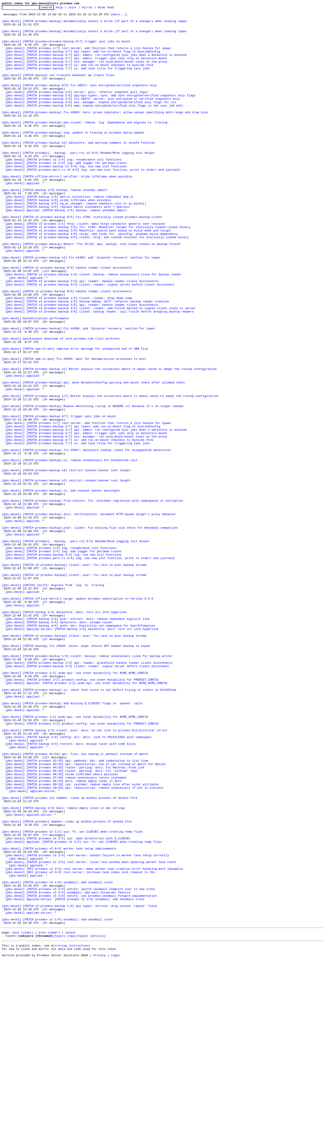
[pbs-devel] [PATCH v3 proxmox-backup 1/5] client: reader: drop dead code (68, 357)
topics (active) (90, 1121)
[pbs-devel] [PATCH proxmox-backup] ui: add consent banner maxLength (61, 588)
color (79, 9)
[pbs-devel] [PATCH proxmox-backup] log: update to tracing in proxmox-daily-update (73, 158)
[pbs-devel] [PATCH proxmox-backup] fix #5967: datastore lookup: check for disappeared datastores (86, 539)
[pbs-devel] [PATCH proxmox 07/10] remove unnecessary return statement (66, 932)
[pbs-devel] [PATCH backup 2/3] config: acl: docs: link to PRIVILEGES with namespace (78, 883)
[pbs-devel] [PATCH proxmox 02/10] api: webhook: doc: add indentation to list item (76, 912)
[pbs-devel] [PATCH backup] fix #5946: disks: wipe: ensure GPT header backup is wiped (76, 774)
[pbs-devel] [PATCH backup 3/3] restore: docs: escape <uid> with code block (70, 892)
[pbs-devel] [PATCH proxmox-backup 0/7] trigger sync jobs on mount (59, 498)
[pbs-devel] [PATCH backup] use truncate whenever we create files (58, 89)
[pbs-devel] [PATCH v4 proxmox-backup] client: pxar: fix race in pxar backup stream (74, 689)
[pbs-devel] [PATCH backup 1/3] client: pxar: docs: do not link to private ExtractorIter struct (84, 875)
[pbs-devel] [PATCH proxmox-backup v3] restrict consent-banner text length (66, 563)
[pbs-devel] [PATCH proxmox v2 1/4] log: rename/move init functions (63, 190)
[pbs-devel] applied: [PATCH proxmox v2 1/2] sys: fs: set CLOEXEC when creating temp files (83, 1009)
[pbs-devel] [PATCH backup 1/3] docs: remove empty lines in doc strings (63, 969)
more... (119, 16)
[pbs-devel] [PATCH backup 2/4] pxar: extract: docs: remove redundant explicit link (77, 742)
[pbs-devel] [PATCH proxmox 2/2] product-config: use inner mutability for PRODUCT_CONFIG (82, 815)
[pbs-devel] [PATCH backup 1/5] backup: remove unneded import (54, 227)
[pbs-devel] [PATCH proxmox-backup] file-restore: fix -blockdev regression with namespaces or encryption (92, 600)
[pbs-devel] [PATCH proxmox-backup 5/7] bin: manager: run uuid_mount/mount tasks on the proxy (86, 73)
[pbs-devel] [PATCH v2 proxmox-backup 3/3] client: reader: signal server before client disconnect (89, 340)
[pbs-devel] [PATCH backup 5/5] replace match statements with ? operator (67, 247)
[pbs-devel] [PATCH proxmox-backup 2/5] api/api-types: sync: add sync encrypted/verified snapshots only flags (100, 113)
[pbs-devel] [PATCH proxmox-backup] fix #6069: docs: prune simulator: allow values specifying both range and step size (105, 134)
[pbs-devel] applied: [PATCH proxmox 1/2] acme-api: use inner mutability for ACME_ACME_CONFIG (86, 819)
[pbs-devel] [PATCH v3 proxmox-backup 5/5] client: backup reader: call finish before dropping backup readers (99, 373)
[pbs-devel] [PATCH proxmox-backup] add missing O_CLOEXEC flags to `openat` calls (72, 843)
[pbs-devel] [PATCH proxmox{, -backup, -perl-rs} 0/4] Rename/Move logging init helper (76, 648)
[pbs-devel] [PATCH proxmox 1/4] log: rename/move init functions (60, 657)
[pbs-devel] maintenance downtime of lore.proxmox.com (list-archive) (61, 405)
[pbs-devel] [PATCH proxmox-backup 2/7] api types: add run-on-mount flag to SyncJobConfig (82, 61)
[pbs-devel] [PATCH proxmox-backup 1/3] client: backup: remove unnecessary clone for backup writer (87, 786)
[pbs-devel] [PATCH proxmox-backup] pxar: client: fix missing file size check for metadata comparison (90, 632)
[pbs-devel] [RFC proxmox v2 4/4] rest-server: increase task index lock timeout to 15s (80, 1046)
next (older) (23, 1117)
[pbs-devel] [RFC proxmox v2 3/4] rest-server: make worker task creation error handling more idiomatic (94, 1042)
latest (70, 1117)
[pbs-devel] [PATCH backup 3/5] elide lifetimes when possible (58, 239)
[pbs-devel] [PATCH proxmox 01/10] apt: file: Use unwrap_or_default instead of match (75, 904)
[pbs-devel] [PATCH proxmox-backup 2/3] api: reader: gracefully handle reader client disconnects (89, 794)
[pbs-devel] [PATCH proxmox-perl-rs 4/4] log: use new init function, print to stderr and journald (89, 669)
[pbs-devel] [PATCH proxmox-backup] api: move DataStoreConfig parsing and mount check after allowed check (93, 458)
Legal (115, 1142)
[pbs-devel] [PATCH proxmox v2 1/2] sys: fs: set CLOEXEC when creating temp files (72, 997)
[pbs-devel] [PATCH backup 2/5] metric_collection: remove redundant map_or (69, 235)
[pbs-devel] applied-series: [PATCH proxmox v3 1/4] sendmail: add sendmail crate (74, 1078)
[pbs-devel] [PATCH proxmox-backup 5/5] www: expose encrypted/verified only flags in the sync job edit (94, 126)
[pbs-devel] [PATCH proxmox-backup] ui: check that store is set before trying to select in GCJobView (89, 827)
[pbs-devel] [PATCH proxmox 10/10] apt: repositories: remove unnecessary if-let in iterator (84, 944)
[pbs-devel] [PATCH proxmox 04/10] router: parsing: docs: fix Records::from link (74, 920)
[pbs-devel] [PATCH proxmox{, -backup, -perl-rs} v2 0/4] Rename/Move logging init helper (78, 182)
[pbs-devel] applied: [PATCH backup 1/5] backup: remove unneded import (66, 251)
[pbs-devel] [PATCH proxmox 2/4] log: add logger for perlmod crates (63, 661)
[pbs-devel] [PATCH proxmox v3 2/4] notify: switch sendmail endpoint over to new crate (80, 1066)
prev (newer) (49, 1117)
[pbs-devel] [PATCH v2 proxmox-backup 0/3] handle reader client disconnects (67, 320)
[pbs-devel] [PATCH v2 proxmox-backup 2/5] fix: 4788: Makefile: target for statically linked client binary (97, 272)
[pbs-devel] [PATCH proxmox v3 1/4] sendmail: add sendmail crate (57, 1058)
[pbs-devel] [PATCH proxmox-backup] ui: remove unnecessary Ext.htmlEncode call (69, 551)
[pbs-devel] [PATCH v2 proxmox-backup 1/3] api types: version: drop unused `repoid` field (79, 1086)
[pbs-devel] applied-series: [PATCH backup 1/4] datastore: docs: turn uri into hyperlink (82, 754)
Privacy (99, 1142)
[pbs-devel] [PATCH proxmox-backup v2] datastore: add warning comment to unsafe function (78, 170)
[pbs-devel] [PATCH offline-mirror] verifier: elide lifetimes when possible (67, 211)
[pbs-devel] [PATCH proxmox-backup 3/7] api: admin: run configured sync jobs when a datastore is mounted (96, 65)
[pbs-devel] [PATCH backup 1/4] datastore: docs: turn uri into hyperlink (64, 734)
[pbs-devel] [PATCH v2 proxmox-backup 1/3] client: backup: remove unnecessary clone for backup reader (93, 328)
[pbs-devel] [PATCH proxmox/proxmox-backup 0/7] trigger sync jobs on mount (66, 49)
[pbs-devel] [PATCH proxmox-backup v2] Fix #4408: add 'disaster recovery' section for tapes (81, 308)
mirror (94, 9)
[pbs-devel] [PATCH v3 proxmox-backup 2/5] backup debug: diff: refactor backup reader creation (87, 361)
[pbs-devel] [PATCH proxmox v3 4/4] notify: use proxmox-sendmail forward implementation (81, 1074)
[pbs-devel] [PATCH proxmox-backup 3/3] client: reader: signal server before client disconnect (87, 798)
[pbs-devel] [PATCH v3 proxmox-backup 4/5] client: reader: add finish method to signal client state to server (100, 369)
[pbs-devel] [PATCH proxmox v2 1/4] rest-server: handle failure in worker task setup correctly (87, 1025)
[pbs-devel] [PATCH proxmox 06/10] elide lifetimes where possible (61, 928)
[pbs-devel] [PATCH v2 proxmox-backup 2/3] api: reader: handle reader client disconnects (82, 336)
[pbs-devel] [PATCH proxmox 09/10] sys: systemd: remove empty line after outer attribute (82, 940)
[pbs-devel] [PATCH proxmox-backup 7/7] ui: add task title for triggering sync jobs (77, 81)
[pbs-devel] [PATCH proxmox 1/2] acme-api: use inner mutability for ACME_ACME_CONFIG (75, 806)
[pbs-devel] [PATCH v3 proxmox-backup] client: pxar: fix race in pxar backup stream (74, 677)
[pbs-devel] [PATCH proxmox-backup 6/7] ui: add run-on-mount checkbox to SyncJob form (79, 77)
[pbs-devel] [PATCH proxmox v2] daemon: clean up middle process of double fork (69, 956)
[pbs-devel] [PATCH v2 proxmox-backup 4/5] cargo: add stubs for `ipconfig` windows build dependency (91, 280)
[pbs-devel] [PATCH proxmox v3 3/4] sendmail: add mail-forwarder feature (67, 1070)
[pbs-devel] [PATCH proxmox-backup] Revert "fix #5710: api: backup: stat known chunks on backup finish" (91, 292)
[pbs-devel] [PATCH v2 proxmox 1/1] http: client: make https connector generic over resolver (85, 267)
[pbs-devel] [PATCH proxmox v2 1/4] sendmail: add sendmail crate (57, 1102)
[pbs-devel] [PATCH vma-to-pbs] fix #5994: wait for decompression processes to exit (74, 430)
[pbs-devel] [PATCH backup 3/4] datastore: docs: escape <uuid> (59, 746)
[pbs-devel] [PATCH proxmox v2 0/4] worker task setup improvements (59, 1017)
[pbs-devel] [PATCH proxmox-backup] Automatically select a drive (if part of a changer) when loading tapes (94, 24)
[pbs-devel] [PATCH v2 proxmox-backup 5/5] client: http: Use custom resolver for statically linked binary (96, 284)
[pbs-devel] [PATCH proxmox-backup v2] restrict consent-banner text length (66, 575)
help (66, 9)
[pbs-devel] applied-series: (29, 977)
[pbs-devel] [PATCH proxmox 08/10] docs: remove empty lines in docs (63, 936)
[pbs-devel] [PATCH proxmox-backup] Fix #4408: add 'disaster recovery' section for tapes (78, 393)
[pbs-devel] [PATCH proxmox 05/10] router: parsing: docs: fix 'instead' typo (71, 924)
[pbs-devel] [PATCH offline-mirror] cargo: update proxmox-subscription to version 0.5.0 (77, 717)
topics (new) (65, 1121)
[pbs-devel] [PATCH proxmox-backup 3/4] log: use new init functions (63, 665)
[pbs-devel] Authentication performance (35, 381)
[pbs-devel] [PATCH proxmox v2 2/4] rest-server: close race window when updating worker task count (90, 1033)
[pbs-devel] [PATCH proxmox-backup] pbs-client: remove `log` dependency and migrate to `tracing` (85, 146)
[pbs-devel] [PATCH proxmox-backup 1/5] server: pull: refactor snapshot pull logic (76, 109)
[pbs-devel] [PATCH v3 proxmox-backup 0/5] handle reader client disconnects (67, 349)
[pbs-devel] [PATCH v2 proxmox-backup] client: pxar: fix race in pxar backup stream (74, 762)
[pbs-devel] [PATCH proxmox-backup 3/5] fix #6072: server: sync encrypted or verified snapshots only (92, 118)
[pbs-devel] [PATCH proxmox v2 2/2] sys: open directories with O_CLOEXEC (67, 1005)
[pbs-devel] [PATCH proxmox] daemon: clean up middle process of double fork (67, 985)
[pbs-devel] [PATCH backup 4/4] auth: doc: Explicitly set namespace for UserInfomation (80, 750)
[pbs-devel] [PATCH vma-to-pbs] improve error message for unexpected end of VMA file (75, 417)
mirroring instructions (70, 1131)
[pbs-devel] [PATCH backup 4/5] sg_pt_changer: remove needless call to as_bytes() (75, 243)
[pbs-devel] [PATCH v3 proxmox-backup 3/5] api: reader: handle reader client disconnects (82, 365)
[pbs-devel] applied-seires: (32, 948)
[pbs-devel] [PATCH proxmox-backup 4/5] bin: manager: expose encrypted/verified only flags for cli (90, 122)
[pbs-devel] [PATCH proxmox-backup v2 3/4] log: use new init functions (66, 199)
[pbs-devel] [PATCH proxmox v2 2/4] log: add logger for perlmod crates (66, 195)
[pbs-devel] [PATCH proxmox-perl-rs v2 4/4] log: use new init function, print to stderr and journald (92, 203)
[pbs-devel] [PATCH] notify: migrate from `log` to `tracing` (54, 701)
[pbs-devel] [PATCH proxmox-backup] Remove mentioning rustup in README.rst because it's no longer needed (92, 486)
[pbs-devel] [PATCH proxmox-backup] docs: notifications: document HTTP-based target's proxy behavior (89, 616)
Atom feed (113, 9)
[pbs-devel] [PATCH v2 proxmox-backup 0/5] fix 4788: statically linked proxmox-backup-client (82, 259)
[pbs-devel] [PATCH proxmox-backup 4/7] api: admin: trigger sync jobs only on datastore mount (86, 69)
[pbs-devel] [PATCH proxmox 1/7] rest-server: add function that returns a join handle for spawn (88, 57)
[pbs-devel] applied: (23, 219)
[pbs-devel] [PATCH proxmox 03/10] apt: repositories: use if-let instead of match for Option (85, 916)
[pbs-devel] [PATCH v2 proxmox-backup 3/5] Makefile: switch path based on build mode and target (88, 276)
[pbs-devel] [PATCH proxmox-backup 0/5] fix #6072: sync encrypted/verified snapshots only (79, 101)
